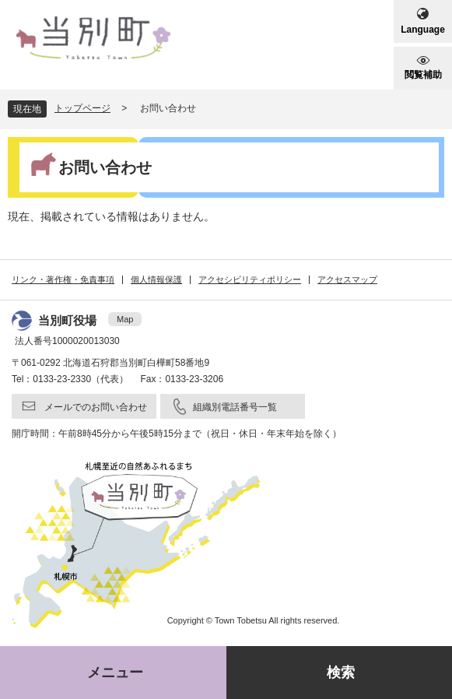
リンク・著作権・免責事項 (63, 279)
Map (125, 319)
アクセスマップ (347, 279)
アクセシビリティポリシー (249, 279)
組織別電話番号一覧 (235, 407)
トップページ (82, 108)
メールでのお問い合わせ (95, 407)
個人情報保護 (156, 279)
